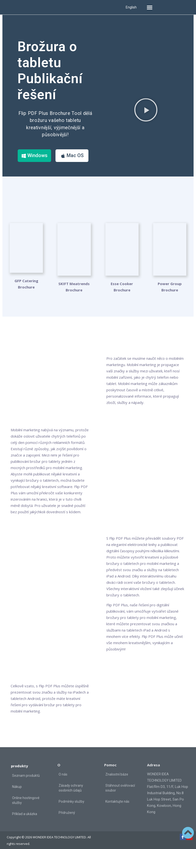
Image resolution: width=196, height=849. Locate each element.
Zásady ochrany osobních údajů (71, 783)
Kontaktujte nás (117, 797)
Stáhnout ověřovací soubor (120, 783)
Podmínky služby (71, 797)
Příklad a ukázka (24, 810)
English (131, 7)
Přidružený (67, 808)
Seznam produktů (26, 772)
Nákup (17, 783)
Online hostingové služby (25, 796)
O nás (63, 770)
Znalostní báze (116, 770)
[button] (149, 7)
